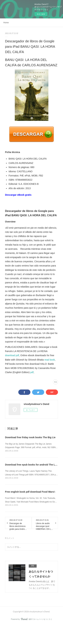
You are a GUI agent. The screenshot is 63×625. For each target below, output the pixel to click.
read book (49, 359)
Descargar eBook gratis (18, 194)
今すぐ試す (41, 14)
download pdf (12, 355)
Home (6, 22)
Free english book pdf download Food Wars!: (30, 491)
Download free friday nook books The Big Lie (30, 437)
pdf (31, 372)
